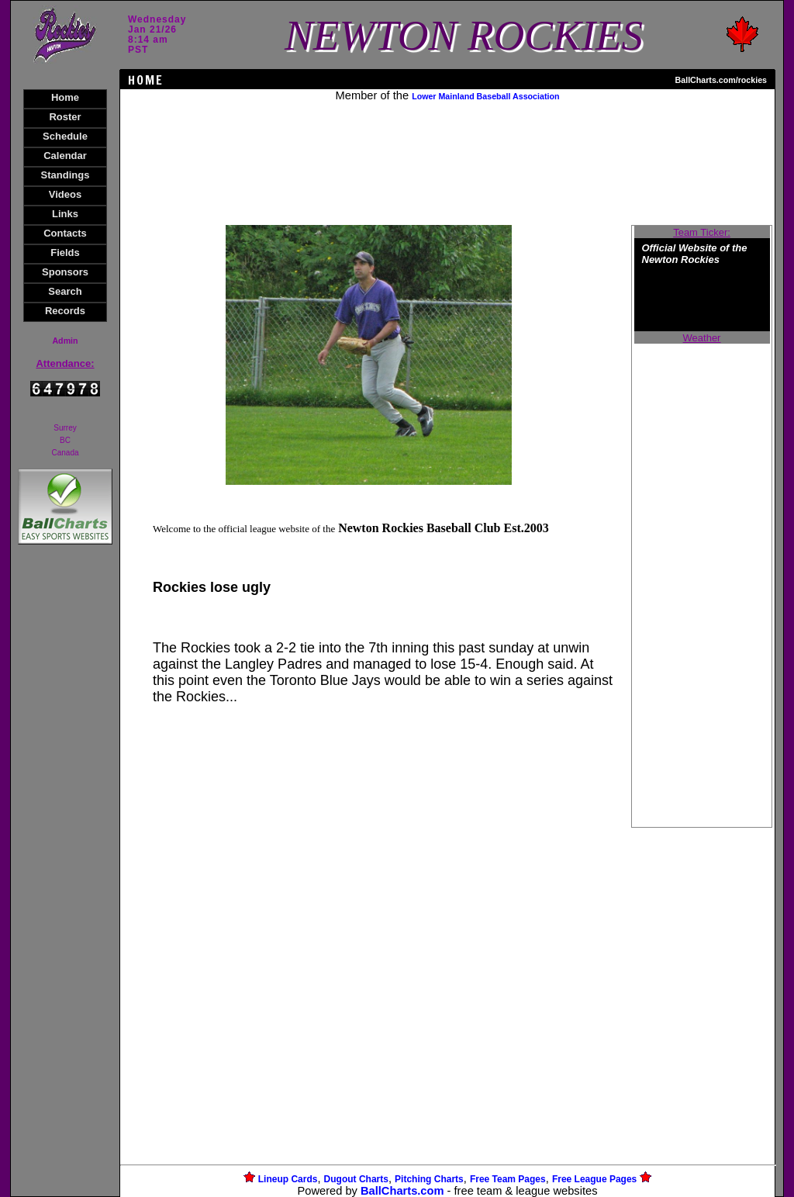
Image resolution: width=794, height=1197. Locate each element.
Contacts (65, 233)
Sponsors (65, 272)
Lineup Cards (288, 1179)
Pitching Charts (429, 1179)
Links (65, 214)
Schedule (65, 136)
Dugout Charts (356, 1179)
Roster (65, 117)
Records (65, 311)
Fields (65, 252)
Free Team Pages (508, 1179)
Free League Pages (594, 1179)
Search (64, 291)
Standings (65, 175)
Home (65, 97)
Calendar (65, 155)
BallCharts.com (402, 1191)
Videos (65, 194)
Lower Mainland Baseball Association (485, 96)
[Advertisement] (65, 815)
